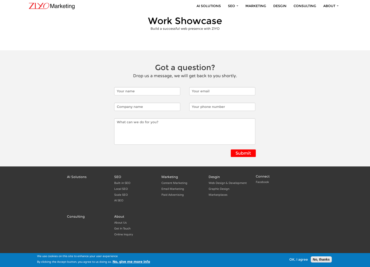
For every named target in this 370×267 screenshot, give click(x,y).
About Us (120, 223)
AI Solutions (209, 6)
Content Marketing (174, 183)
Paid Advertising (172, 195)
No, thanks (321, 260)
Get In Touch (122, 228)
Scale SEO (121, 195)
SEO (233, 6)
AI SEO (118, 200)
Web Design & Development (228, 183)
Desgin (279, 6)
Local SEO (121, 189)
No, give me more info (131, 262)
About (331, 6)
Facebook (262, 182)
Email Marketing (172, 189)
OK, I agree (298, 260)
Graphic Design (219, 189)
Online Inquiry (123, 234)
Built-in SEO (122, 183)
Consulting (305, 6)
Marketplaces (218, 195)
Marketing (255, 6)
